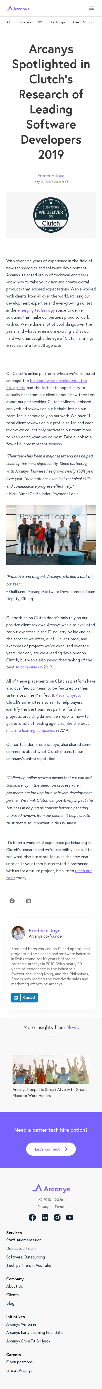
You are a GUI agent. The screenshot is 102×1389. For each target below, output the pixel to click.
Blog (10, 1303)
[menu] (91, 8)
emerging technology (36, 310)
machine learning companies (30, 730)
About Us (14, 1286)
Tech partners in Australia (28, 1265)
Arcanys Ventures (21, 1324)
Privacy (43, 1206)
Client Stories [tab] (83, 22)
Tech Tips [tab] (58, 22)
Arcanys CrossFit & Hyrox (28, 1340)
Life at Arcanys (19, 1370)
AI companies (27, 666)
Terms (60, 1206)
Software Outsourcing (25, 1256)
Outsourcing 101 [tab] (30, 22)
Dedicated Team (21, 1248)
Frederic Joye (51, 176)
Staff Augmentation (23, 1239)
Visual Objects (68, 695)
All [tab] (8, 22)
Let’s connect (51, 1149)
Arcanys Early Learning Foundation (36, 1332)
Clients (12, 1294)
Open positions (19, 1361)
